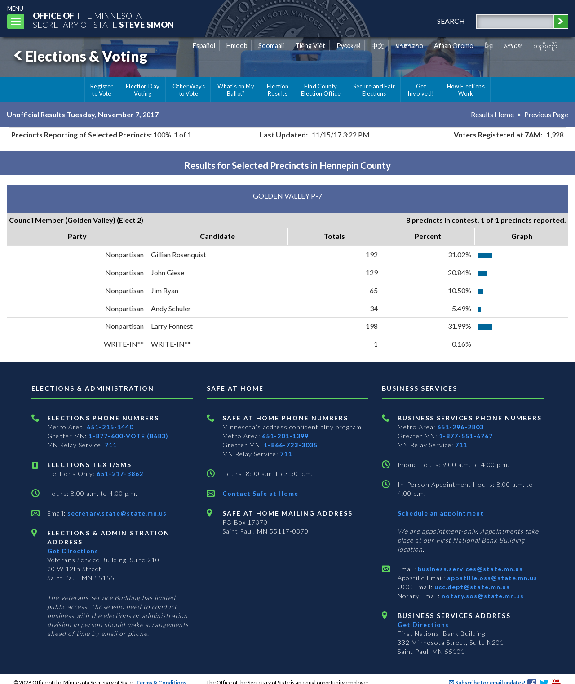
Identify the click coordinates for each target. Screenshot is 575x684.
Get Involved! (420, 90)
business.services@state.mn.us (469, 569)
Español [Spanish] (204, 45)
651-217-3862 (120, 473)
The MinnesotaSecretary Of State (103, 20)
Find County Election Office (321, 90)
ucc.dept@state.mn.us (471, 587)
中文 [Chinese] (378, 45)
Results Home (492, 114)
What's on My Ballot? (235, 90)
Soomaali (271, 45)
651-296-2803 (460, 427)
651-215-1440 (110, 427)
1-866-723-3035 (291, 445)
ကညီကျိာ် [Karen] (545, 45)
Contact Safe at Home (260, 493)
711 (111, 445)
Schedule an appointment (441, 513)
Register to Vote (101, 90)
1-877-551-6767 (466, 436)
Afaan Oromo (453, 45)
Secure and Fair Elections (374, 90)
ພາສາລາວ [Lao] (409, 45)
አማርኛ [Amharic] (513, 45)
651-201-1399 (285, 436)
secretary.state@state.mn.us (116, 513)
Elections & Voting (79, 56)
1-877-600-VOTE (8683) (128, 436)
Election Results (277, 90)
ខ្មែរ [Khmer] (489, 45)
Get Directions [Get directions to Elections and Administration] (72, 551)
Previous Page (546, 114)
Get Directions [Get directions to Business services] (423, 624)
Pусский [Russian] (348, 45)
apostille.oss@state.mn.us (491, 578)
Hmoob (237, 45)
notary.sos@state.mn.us (482, 596)
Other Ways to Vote (188, 90)
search (451, 21)
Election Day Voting (143, 90)
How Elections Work (466, 90)
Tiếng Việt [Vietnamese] (310, 45)
